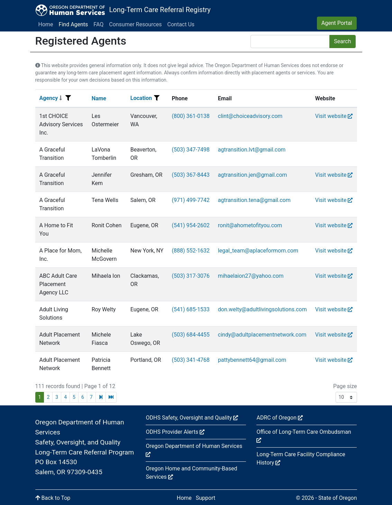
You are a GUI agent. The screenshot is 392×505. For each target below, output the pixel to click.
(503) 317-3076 (190, 276)
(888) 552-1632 (190, 250)
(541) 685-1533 (190, 309)
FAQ (98, 24)
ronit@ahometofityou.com (250, 225)
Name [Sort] (99, 98)
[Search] (290, 41)
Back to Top (53, 498)
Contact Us (181, 24)
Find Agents (73, 24)
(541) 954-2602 (190, 225)
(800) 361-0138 (190, 116)
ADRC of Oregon (279, 417)
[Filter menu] (68, 98)
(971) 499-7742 (190, 200)
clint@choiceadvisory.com (250, 116)
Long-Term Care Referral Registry (159, 10)
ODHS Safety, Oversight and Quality (192, 417)
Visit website (334, 116)
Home (45, 24)
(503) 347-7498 (190, 149)
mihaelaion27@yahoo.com (251, 276)
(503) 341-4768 (190, 360)
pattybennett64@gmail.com (252, 360)
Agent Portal (336, 23)
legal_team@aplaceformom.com (258, 250)
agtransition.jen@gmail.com (252, 175)
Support (205, 498)
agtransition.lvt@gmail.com (252, 149)
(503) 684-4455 (190, 334)
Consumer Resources (135, 24)
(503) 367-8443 (190, 175)
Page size (345, 386)
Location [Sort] (141, 98)
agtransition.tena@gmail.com (254, 200)
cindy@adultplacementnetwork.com (262, 334)
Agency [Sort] (50, 98)
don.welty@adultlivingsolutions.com (262, 309)
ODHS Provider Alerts (175, 432)
